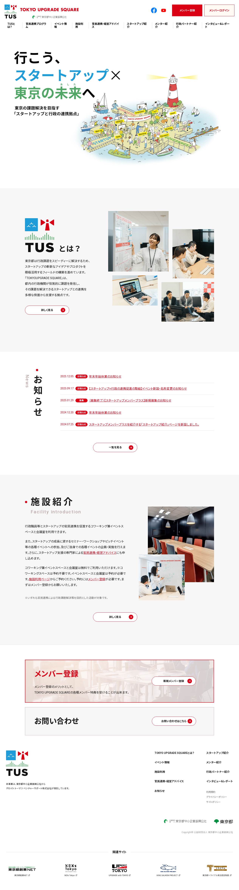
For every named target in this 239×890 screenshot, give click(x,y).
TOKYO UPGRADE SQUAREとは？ (174, 755)
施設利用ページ (39, 580)
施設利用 (159, 774)
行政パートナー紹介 (218, 774)
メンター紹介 (213, 765)
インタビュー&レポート (219, 784)
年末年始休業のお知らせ (105, 376)
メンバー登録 (187, 10)
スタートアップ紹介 (217, 755)
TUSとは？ (11, 25)
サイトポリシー (213, 804)
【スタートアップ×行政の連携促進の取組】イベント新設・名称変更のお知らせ (138, 388)
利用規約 (210, 794)
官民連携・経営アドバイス (99, 554)
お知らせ (159, 793)
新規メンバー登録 (178, 684)
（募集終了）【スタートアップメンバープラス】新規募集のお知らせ (130, 400)
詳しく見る (51, 310)
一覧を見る (119, 448)
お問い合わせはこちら (178, 724)
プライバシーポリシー (216, 799)
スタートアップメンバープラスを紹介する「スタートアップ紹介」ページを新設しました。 (144, 424)
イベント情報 (162, 765)
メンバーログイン (219, 10)
